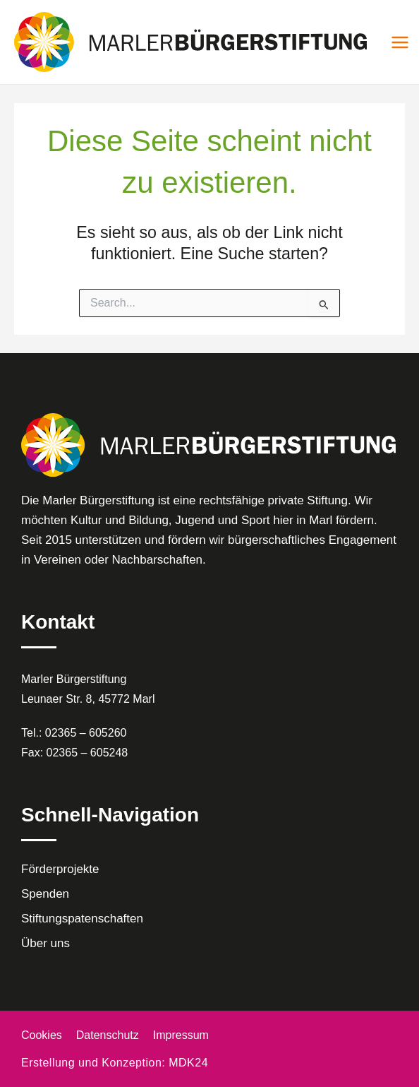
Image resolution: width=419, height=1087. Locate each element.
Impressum (181, 1035)
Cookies (41, 1035)
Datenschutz (107, 1035)
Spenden (45, 894)
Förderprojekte (60, 869)
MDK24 (188, 1063)
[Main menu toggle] (400, 42)
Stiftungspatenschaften (82, 918)
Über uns (45, 943)
